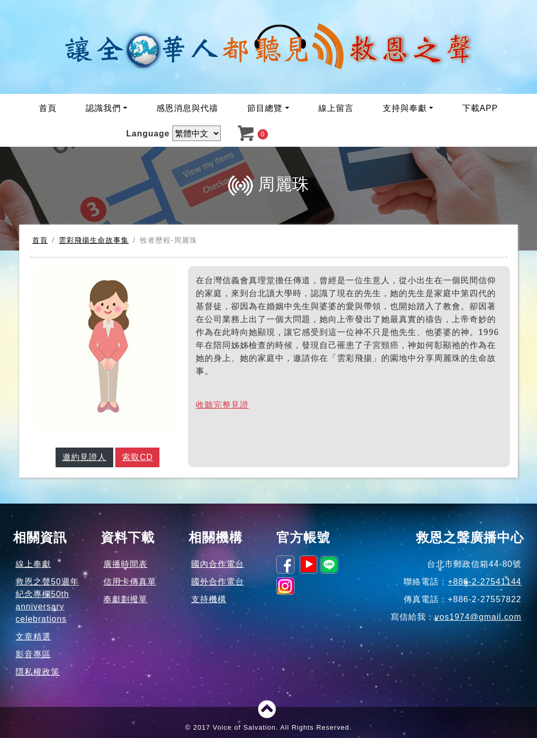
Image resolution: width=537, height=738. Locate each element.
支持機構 (208, 599)
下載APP (480, 108)
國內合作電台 (217, 564)
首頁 (48, 108)
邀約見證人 (84, 457)
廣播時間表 (125, 564)
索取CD (137, 457)
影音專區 (33, 654)
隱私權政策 (38, 671)
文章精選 (33, 636)
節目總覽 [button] (265, 108)
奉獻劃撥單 (125, 599)
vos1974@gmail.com (478, 616)
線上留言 (336, 108)
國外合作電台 (217, 581)
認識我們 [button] (103, 108)
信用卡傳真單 (129, 581)
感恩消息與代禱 (187, 108)
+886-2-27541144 (484, 581)
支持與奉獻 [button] (405, 108)
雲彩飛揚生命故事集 (94, 240)
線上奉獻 (33, 564)
